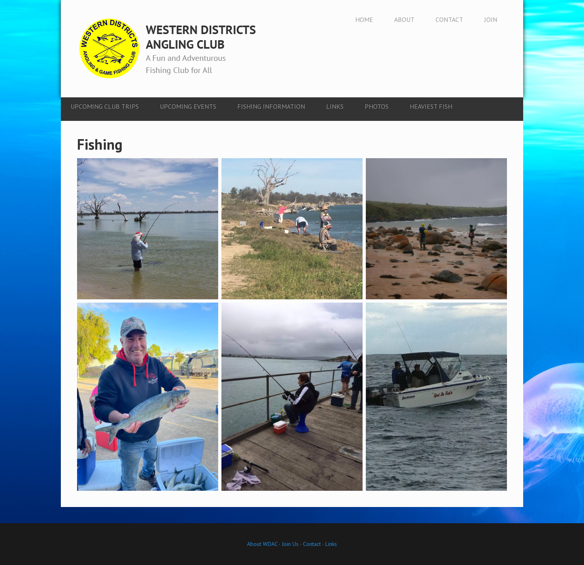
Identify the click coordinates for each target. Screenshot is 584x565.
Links (331, 544)
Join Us (289, 544)
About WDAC (262, 544)
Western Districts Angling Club (167, 48)
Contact (312, 544)
